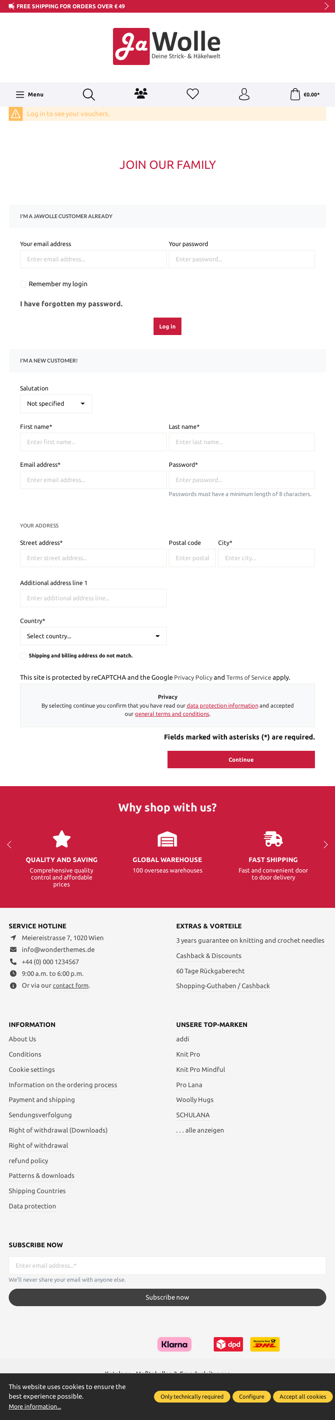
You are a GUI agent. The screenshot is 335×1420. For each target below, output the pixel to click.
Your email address (45, 243)
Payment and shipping (42, 1099)
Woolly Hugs (195, 1099)
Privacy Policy (194, 677)
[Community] (140, 93)
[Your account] (243, 95)
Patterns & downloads (42, 1175)
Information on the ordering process (63, 1084)
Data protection (32, 1206)
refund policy (28, 1160)
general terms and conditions (172, 714)
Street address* (41, 542)
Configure (251, 1396)
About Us (22, 1039)
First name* (36, 426)
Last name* (184, 426)
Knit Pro (188, 1054)
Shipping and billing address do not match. (81, 655)
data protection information (222, 705)
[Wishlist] (191, 95)
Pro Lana (189, 1084)
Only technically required (192, 1396)
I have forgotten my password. (71, 304)
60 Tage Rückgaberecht (210, 970)
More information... (38, 1406)
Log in (167, 326)
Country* (32, 620)
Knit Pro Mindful (200, 1069)
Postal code (185, 542)
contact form (72, 985)
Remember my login (58, 283)
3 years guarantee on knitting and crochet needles (250, 940)
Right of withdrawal (38, 1145)
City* (225, 542)
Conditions (25, 1054)
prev (13, 6)
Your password (188, 243)
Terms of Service (252, 677)
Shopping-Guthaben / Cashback (223, 985)
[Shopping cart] (304, 95)
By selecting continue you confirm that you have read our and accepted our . (167, 709)
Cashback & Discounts (209, 955)
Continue (241, 759)
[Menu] (29, 94)
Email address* (40, 464)
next (324, 6)
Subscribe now (167, 1297)
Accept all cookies (303, 1396)
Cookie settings (32, 1069)
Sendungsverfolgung (40, 1115)
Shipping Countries (37, 1190)
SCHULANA (193, 1115)
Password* (183, 464)
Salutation (34, 388)
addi (182, 1039)
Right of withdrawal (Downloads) (58, 1130)
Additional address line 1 (54, 582)
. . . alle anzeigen (200, 1130)
